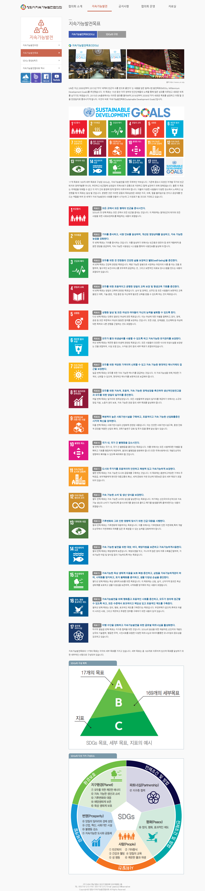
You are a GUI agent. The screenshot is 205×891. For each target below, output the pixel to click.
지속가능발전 (99, 6)
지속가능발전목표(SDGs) (82, 34)
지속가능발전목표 (30, 53)
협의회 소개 (75, 6)
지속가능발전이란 (30, 45)
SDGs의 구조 (112, 34)
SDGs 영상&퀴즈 (30, 60)
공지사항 (124, 6)
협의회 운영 (148, 6)
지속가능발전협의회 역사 (33, 68)
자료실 (172, 6)
